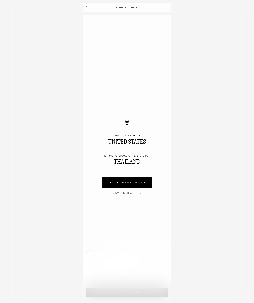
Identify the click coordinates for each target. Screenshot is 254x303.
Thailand (127, 193)
